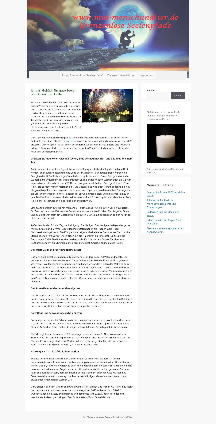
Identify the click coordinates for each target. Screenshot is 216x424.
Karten (69, 141)
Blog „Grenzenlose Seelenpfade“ (82, 75)
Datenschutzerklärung (121, 75)
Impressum (147, 75)
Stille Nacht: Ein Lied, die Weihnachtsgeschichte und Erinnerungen (161, 204)
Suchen (151, 90)
